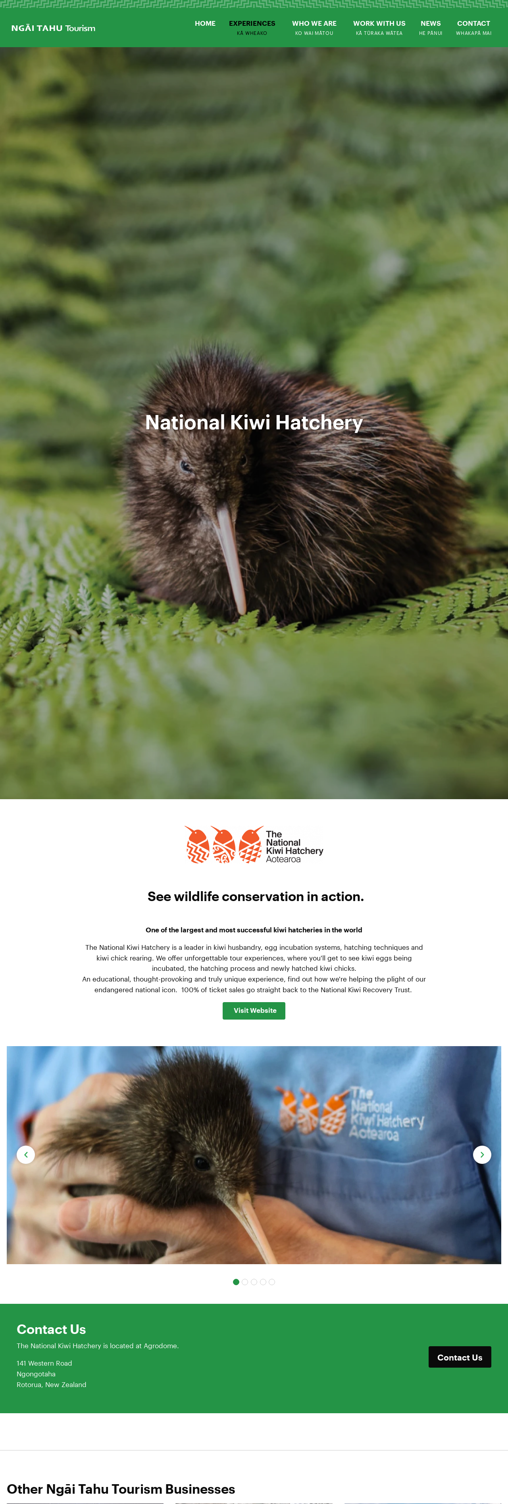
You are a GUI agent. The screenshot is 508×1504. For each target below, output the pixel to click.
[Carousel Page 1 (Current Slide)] (236, 1282)
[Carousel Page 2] (245, 1282)
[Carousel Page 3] (254, 1282)
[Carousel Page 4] (263, 1282)
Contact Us (460, 1357)
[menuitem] (206, 23)
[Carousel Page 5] (272, 1282)
